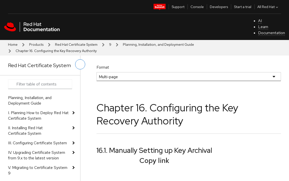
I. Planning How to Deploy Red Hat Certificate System (38, 115)
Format (103, 67)
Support (178, 7)
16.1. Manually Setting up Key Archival (154, 150)
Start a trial (242, 7)
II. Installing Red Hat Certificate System (25, 130)
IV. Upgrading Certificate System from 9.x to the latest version (36, 155)
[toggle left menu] (80, 64)
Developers (219, 7)
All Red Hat (268, 7)
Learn (263, 26)
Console (197, 7)
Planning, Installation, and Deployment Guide (158, 44)
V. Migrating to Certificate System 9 (37, 170)
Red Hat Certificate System (76, 44)
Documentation (271, 32)
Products (36, 44)
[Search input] (40, 84)
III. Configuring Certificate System (37, 143)
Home (13, 44)
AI (260, 20)
